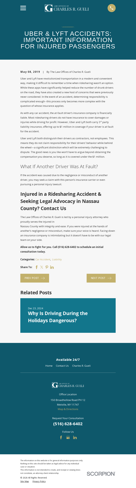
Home (49, 365)
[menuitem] (24, 481)
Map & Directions (68, 409)
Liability (57, 259)
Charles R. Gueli (81, 365)
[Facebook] (61, 437)
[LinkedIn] (75, 437)
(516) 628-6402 (68, 423)
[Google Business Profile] (68, 437)
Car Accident (42, 259)
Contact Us (62, 365)
